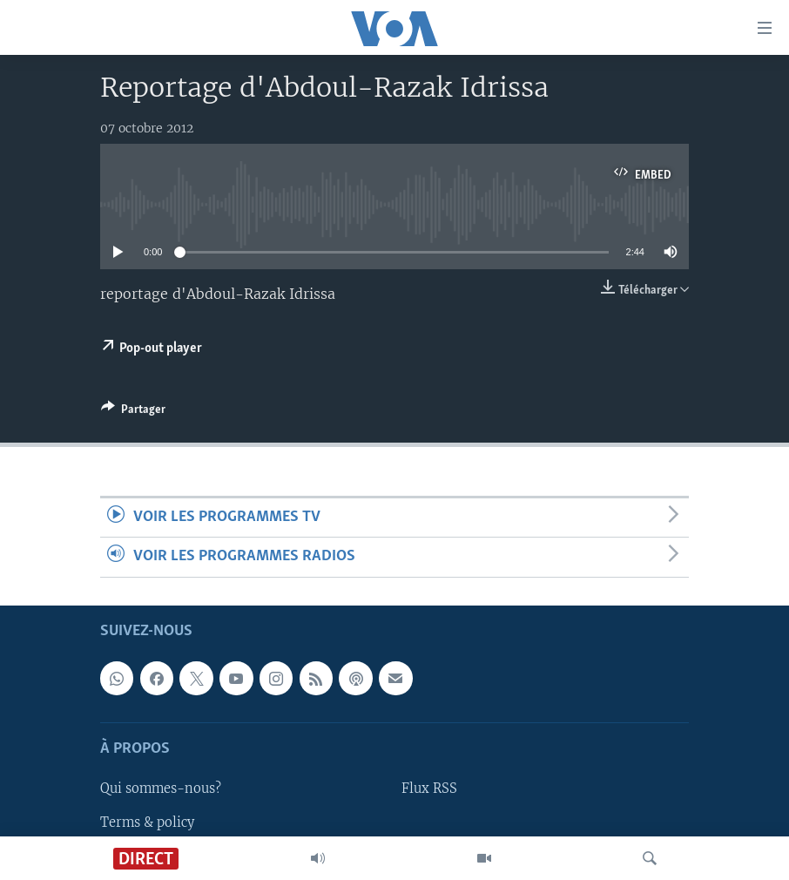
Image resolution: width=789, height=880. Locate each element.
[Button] (133, 412)
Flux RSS (429, 788)
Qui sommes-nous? (160, 788)
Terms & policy (147, 821)
